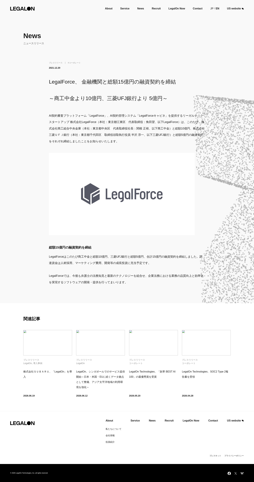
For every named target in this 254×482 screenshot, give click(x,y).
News (140, 8)
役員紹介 (110, 442)
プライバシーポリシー (234, 456)
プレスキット (215, 456)
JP (212, 8)
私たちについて (113, 429)
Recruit (156, 8)
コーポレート (75, 63)
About (108, 8)
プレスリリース (56, 63)
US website (235, 8)
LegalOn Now (176, 8)
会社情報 (110, 435)
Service (124, 8)
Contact (197, 8)
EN (217, 8)
